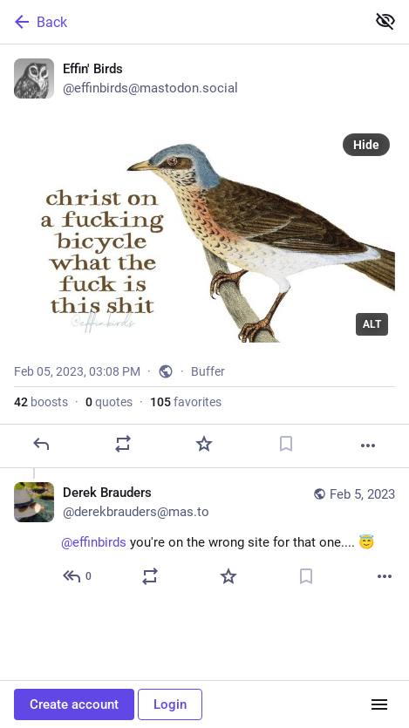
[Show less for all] (385, 21)
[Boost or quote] (122, 443)
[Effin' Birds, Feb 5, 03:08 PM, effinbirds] (204, 256)
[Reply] (41, 443)
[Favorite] (204, 443)
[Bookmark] (286, 443)
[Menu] (379, 704)
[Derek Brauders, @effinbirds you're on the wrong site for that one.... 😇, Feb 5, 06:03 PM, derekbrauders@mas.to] (204, 536)
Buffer (208, 371)
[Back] (181, 22)
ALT (372, 324)
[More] (368, 445)
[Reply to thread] (78, 576)
